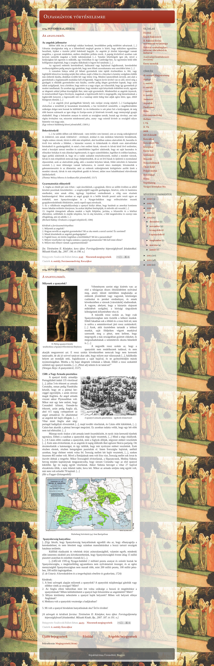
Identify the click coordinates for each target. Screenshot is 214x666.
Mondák (147, 159)
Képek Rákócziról (152, 37)
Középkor (148, 147)
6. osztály (55, 261)
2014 (149, 217)
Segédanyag (149, 183)
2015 (149, 213)
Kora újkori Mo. (151, 143)
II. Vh (146, 127)
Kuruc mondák (150, 63)
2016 (149, 208)
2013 (149, 255)
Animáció (148, 99)
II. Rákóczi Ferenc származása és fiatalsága (155, 42)
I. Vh (145, 123)
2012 (149, 260)
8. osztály (148, 95)
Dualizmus (148, 107)
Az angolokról (53, 35)
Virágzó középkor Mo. (154, 186)
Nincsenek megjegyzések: (99, 257)
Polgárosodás (150, 171)
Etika (145, 111)
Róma (146, 178)
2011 (149, 265)
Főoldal (88, 637)
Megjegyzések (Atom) (66, 643)
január (153, 249)
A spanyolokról (53, 277)
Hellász (147, 119)
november (155, 226)
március (154, 245)
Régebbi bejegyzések (122, 637)
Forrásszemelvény (70, 261)
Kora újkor (86, 261)
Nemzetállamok (151, 163)
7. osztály (147, 91)
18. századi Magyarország (156, 75)
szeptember (156, 240)
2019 (149, 203)
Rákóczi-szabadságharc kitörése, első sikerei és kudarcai (155, 50)
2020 (150, 199)
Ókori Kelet (149, 167)
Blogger (121, 655)
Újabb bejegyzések (55, 637)
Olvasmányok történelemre (74, 17)
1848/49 (147, 79)
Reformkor (149, 175)
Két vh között (149, 135)
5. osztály (148, 83)
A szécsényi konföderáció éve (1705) (156, 58)
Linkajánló (148, 155)
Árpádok (147, 103)
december (155, 221)
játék (145, 131)
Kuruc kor (148, 151)
